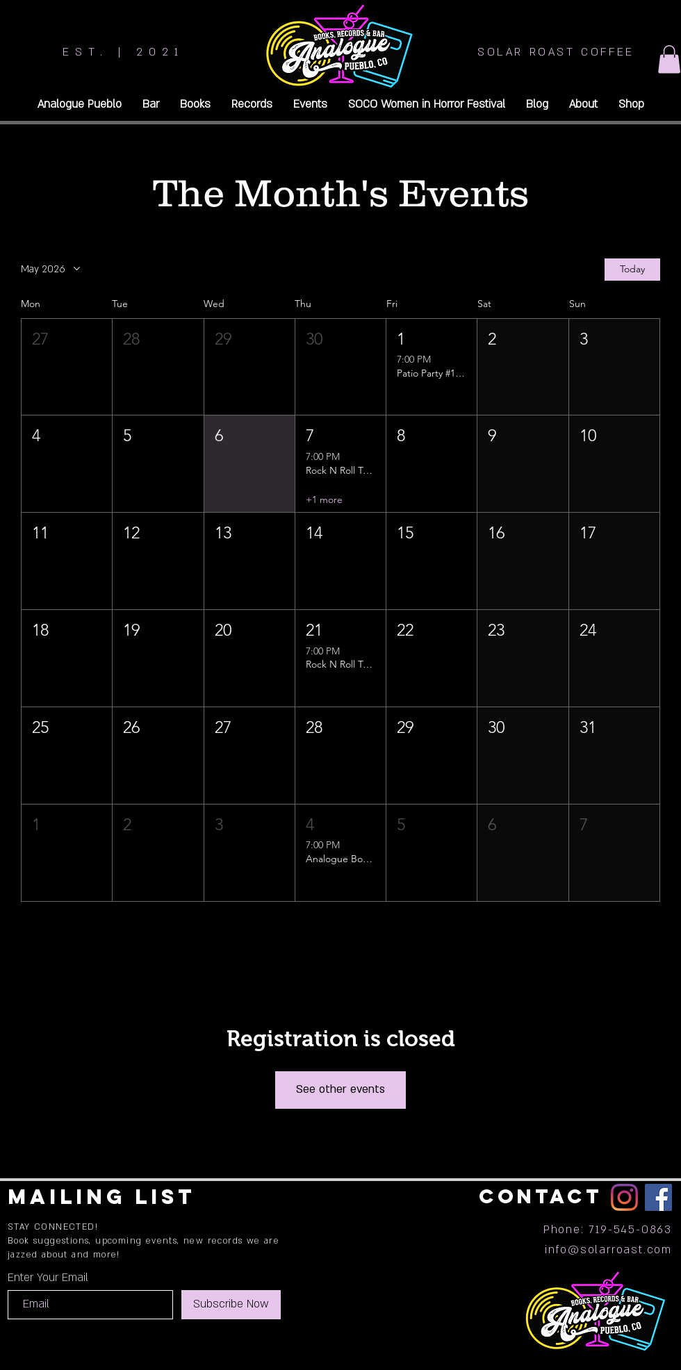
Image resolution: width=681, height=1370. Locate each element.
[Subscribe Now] (231, 1304)
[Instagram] (624, 1197)
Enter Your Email (48, 1277)
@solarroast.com (620, 1249)
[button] (669, 59)
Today (632, 269)
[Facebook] (658, 1197)
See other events (340, 1089)
